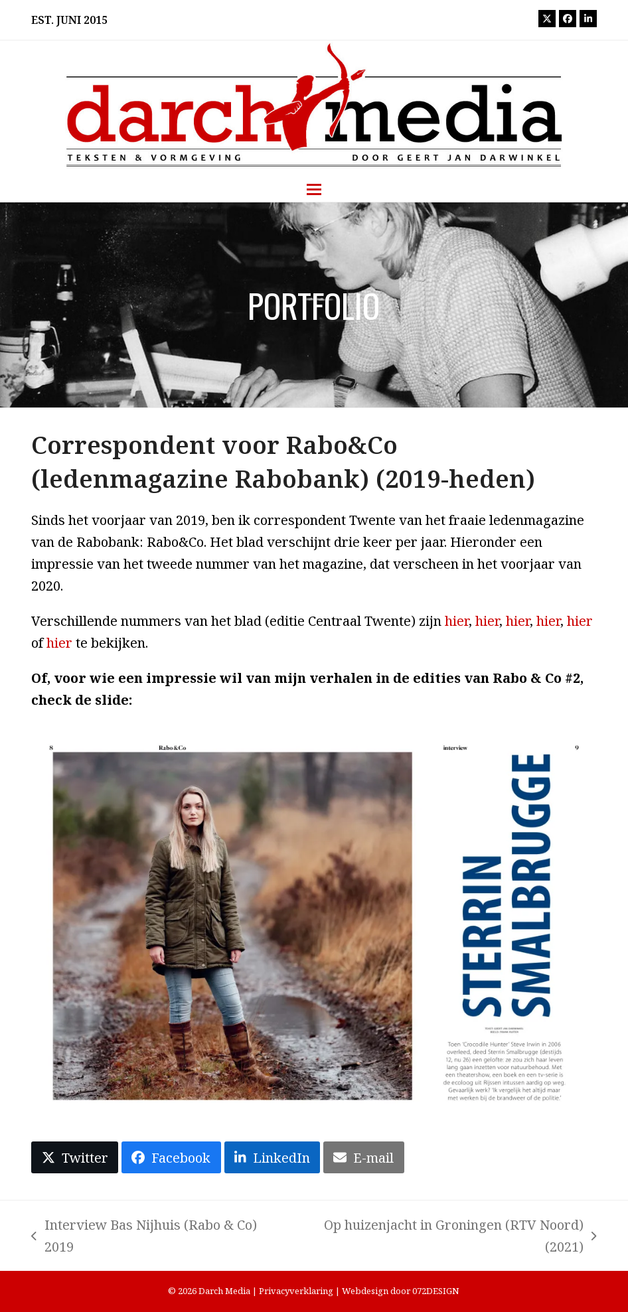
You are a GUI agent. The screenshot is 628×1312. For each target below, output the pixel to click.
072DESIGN (435, 1291)
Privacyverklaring (296, 1291)
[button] (314, 189)
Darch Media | (228, 1291)
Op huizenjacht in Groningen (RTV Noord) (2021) (445, 1237)
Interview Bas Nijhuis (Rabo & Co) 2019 (143, 1237)
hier (457, 621)
